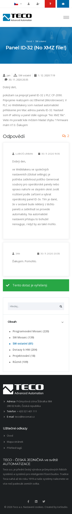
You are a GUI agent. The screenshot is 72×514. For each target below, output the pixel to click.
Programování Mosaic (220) (28, 331)
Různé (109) (18, 362)
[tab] (36, 322)
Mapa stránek (15, 441)
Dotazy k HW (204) (22, 349)
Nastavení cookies (33, 506)
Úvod (29, 41)
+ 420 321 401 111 (27, 411)
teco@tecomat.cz (25, 416)
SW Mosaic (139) (21, 337)
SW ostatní (40, 41)
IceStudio (62, 506)
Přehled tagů (14, 448)
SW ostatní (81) (20, 343)
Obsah (12, 321)
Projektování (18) (21, 356)
